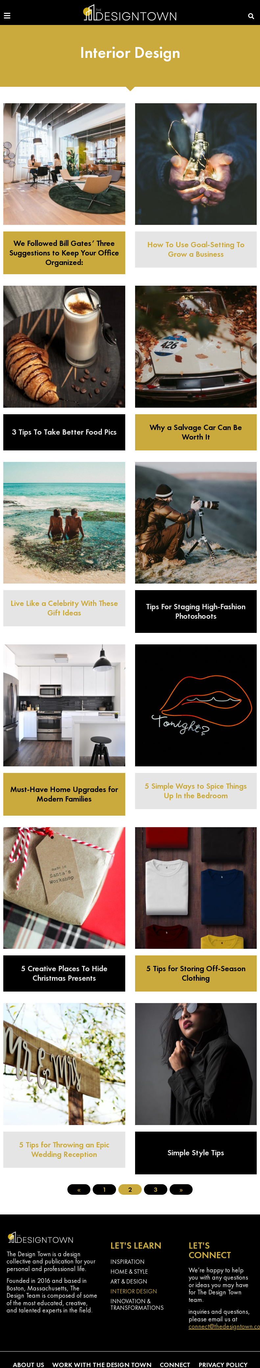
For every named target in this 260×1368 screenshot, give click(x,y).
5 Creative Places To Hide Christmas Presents (64, 973)
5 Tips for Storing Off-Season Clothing (196, 973)
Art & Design (128, 1281)
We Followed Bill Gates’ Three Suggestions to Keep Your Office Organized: (64, 252)
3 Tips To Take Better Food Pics (64, 432)
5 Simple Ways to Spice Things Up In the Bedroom (196, 791)
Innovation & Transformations (137, 1304)
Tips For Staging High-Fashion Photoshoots (196, 611)
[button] (251, 16)
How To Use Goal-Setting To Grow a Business (196, 249)
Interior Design (133, 1291)
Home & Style (129, 1271)
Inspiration (127, 1261)
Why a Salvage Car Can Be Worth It (196, 432)
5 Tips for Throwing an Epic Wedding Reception (64, 1149)
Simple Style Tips (195, 1152)
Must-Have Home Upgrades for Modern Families (64, 794)
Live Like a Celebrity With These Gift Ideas (64, 608)
